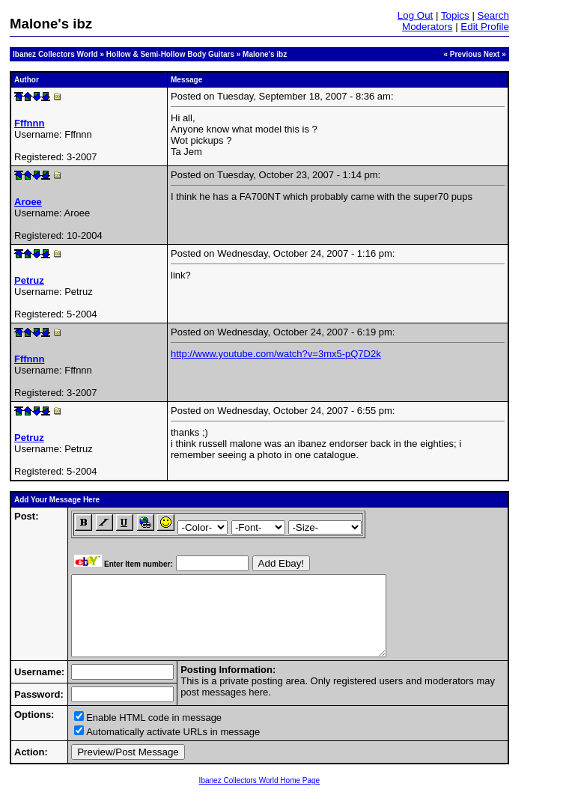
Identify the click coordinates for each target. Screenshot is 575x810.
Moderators (427, 26)
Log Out (415, 15)
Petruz (29, 280)
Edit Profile (484, 26)
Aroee (28, 201)
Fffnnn (29, 123)
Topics (455, 15)
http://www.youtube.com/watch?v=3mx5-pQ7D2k (276, 353)
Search (493, 15)
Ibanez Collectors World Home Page (259, 796)
